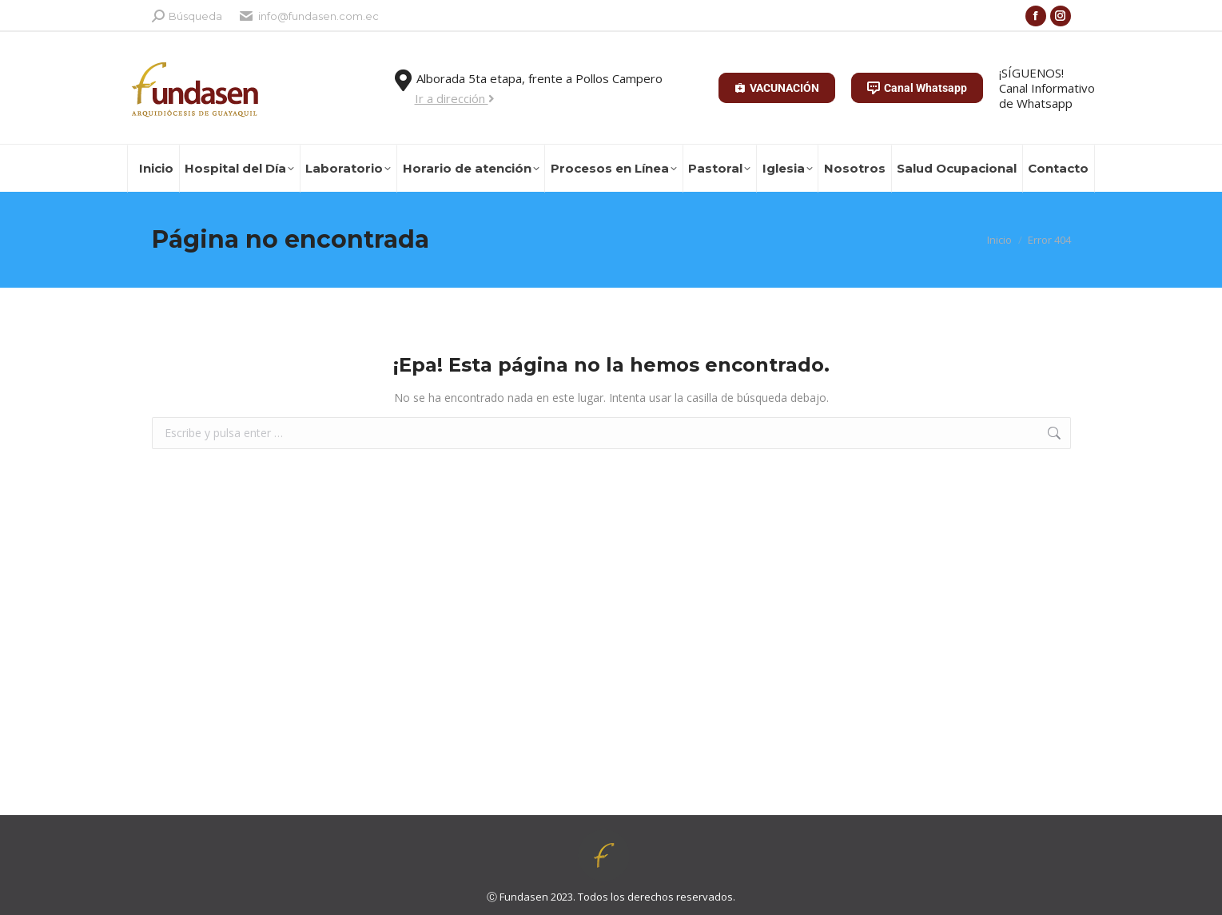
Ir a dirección (455, 98)
